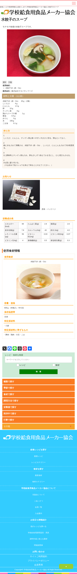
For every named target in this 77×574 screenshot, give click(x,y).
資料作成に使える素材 (38, 539)
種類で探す (9, 381)
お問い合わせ (38, 552)
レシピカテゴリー (38, 462)
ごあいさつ (38, 501)
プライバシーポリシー (38, 561)
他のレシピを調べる (38, 526)
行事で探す (9, 420)
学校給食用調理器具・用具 (38, 533)
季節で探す (9, 388)
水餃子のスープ (14, 19)
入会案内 (38, 513)
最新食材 (38, 475)
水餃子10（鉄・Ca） (13, 88)
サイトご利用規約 (38, 556)
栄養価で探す (10, 407)
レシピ (21, 365)
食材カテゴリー (38, 482)
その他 (7, 426)
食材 (56, 365)
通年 (4, 82)
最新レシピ (38, 456)
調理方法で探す (11, 401)
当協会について (38, 495)
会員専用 (38, 565)
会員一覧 (38, 507)
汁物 (10, 82)
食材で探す (9, 394)
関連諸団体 (38, 545)
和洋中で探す (10, 413)
